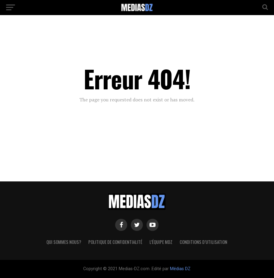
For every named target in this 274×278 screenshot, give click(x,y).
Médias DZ (180, 268)
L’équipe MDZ (161, 242)
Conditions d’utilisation (203, 242)
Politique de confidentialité (115, 242)
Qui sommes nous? (63, 242)
